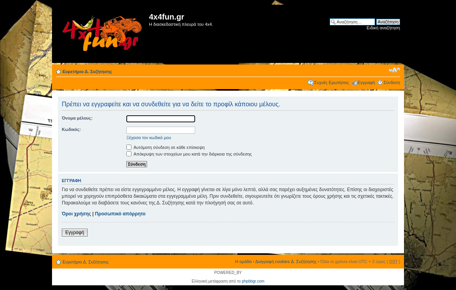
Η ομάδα (243, 261)
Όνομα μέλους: (77, 118)
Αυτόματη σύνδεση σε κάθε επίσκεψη (165, 147)
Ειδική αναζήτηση (383, 27)
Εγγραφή (366, 82)
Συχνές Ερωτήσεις (331, 82)
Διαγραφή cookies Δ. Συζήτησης (286, 261)
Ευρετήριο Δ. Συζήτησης (87, 71)
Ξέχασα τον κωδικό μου (148, 137)
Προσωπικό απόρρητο (120, 214)
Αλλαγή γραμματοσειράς (394, 69)
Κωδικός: (71, 129)
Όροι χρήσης (76, 214)
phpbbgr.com (253, 281)
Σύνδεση (392, 82)
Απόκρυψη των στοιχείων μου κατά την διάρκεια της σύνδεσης (189, 154)
